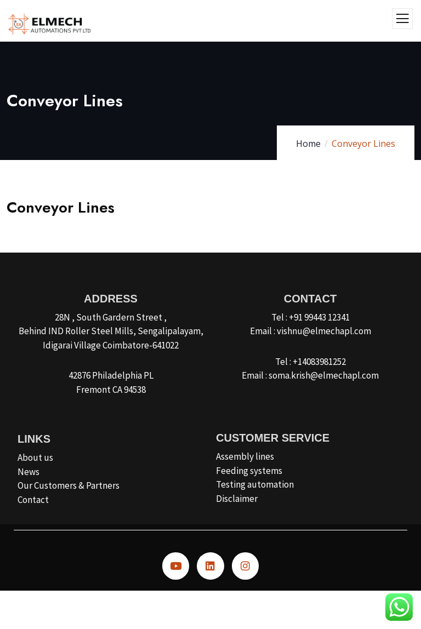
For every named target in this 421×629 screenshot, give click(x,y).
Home (308, 144)
